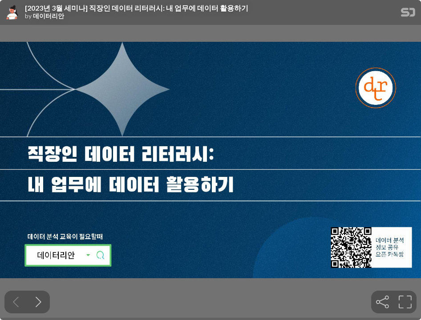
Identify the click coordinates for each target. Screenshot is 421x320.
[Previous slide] (16, 302)
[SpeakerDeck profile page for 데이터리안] (12, 12)
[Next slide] (38, 302)
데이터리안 (48, 16)
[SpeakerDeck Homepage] (408, 14)
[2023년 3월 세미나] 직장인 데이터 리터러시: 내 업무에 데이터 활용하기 (136, 8)
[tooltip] (382, 302)
